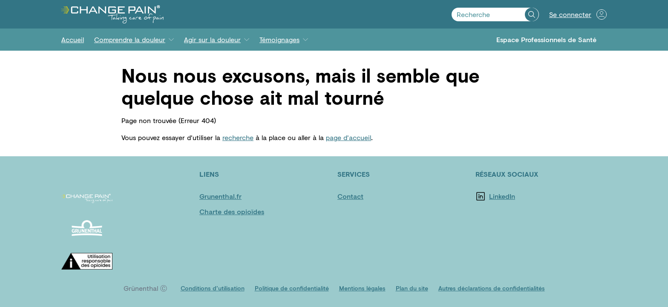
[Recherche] (531, 14)
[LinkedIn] (514, 196)
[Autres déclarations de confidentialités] (491, 288)
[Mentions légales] (362, 288)
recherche (237, 137)
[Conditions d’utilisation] (213, 288)
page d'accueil (348, 137)
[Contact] (363, 196)
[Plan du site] (412, 288)
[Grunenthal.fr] (224, 196)
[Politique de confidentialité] (292, 288)
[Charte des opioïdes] (231, 211)
